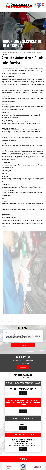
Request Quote (28, 289)
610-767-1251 (40, 156)
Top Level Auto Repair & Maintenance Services (25, 52)
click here (23, 367)
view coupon (23, 393)
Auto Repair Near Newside (7, 321)
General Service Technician (23, 363)
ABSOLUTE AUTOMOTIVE (8, 52)
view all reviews (23, 345)
